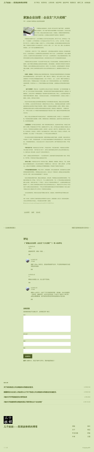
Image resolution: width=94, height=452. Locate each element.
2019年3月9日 (87, 397)
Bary (29, 276)
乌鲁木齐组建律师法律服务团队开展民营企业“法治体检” (23, 402)
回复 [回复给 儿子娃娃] (32, 269)
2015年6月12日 (31, 274)
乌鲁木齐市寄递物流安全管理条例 (15, 397)
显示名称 (25, 334)
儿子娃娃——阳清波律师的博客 (15, 2)
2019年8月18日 (87, 387)
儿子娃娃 (29, 21)
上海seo (30, 248)
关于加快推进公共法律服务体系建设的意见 (18, 387)
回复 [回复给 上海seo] (29, 254)
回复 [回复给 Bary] (29, 282)
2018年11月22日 (86, 402)
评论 (24, 315)
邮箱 (24, 341)
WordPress (86, 447)
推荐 (33, 212)
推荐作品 (34, 21)
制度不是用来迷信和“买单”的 (80, 227)
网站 (24, 348)
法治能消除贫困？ (10, 227)
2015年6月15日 (31, 246)
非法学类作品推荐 (41, 21)
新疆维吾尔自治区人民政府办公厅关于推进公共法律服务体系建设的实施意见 (30, 392)
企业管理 (26, 212)
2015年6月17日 (34, 259)
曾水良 (38, 212)
